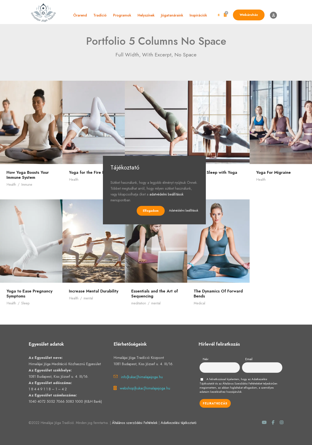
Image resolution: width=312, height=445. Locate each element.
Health (11, 184)
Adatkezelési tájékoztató (179, 422)
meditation (138, 303)
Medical (199, 303)
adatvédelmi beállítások (167, 194)
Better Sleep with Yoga (215, 172)
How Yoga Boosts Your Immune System (27, 174)
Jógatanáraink (172, 15)
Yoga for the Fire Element (93, 172)
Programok (122, 15)
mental (88, 298)
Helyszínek (146, 15)
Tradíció (100, 15)
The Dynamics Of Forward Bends (218, 293)
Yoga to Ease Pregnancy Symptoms (29, 293)
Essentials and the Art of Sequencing (154, 293)
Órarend (80, 15)
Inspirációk (198, 15)
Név (205, 359)
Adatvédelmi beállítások (183, 210)
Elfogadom (151, 211)
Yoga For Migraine (273, 172)
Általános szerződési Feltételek (135, 422)
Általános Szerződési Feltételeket (242, 383)
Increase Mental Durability (93, 291)
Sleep (25, 303)
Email (248, 359)
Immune (26, 184)
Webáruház (249, 14)
